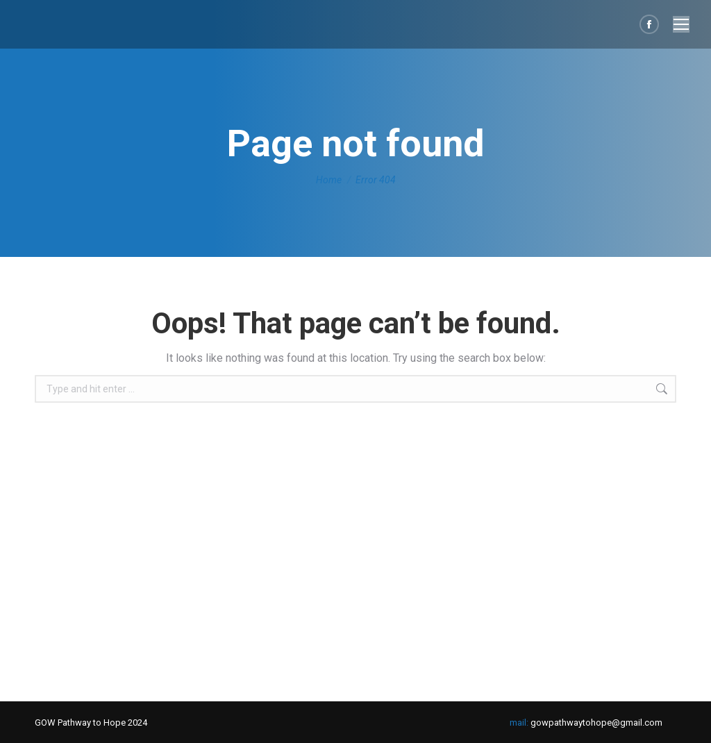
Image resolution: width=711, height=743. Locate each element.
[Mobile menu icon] (681, 24)
